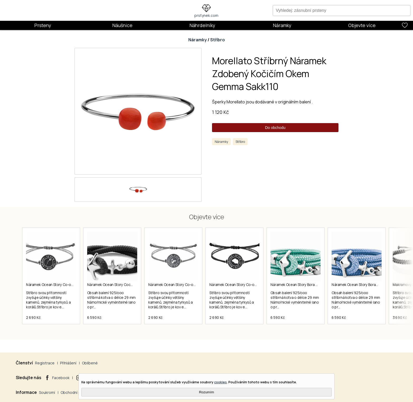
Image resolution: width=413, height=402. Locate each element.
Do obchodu (275, 127)
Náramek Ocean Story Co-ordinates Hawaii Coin (65, 284)
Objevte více (362, 25)
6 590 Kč (94, 317)
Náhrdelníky (202, 25)
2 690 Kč (33, 317)
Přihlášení (68, 362)
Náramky (282, 25)
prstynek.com (206, 15)
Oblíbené (90, 362)
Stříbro (217, 40)
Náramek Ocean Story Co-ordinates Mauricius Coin (251, 284)
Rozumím (206, 392)
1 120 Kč (220, 112)
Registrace (45, 362)
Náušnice (122, 25)
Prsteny (42, 25)
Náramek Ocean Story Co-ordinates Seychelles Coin (191, 284)
